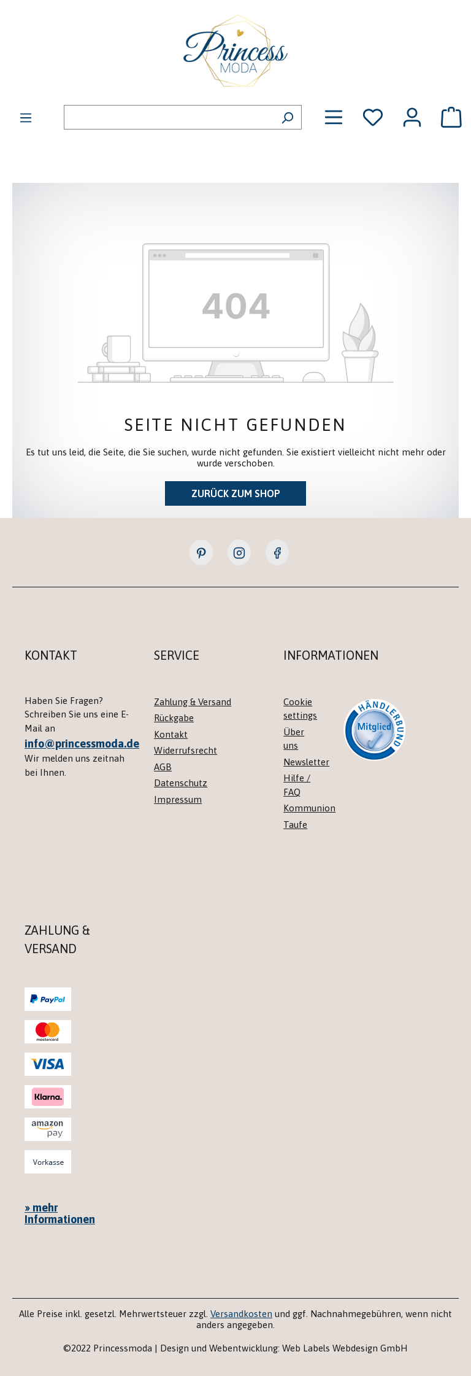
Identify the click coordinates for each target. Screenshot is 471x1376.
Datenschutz (180, 783)
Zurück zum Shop (235, 493)
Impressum (178, 799)
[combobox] (169, 117)
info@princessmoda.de (82, 743)
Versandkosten (241, 1313)
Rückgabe (174, 718)
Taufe (295, 824)
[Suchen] (287, 117)
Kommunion (309, 808)
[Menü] (25, 117)
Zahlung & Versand (192, 702)
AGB (163, 767)
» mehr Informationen (60, 1213)
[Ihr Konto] (412, 117)
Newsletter (306, 762)
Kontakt (171, 734)
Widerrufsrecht (185, 750)
